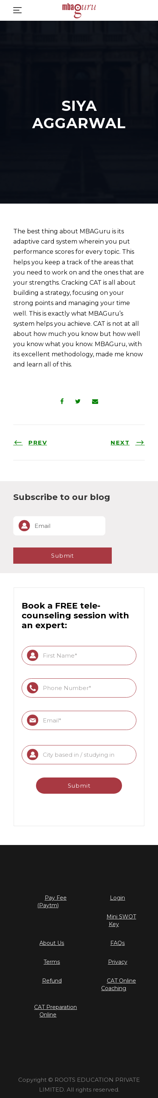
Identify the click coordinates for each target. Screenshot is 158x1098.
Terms (52, 961)
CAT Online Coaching (118, 984)
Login (117, 897)
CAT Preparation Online (55, 1011)
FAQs (117, 943)
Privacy (117, 961)
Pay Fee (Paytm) (52, 901)
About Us (51, 943)
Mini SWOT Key (121, 920)
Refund (52, 980)
